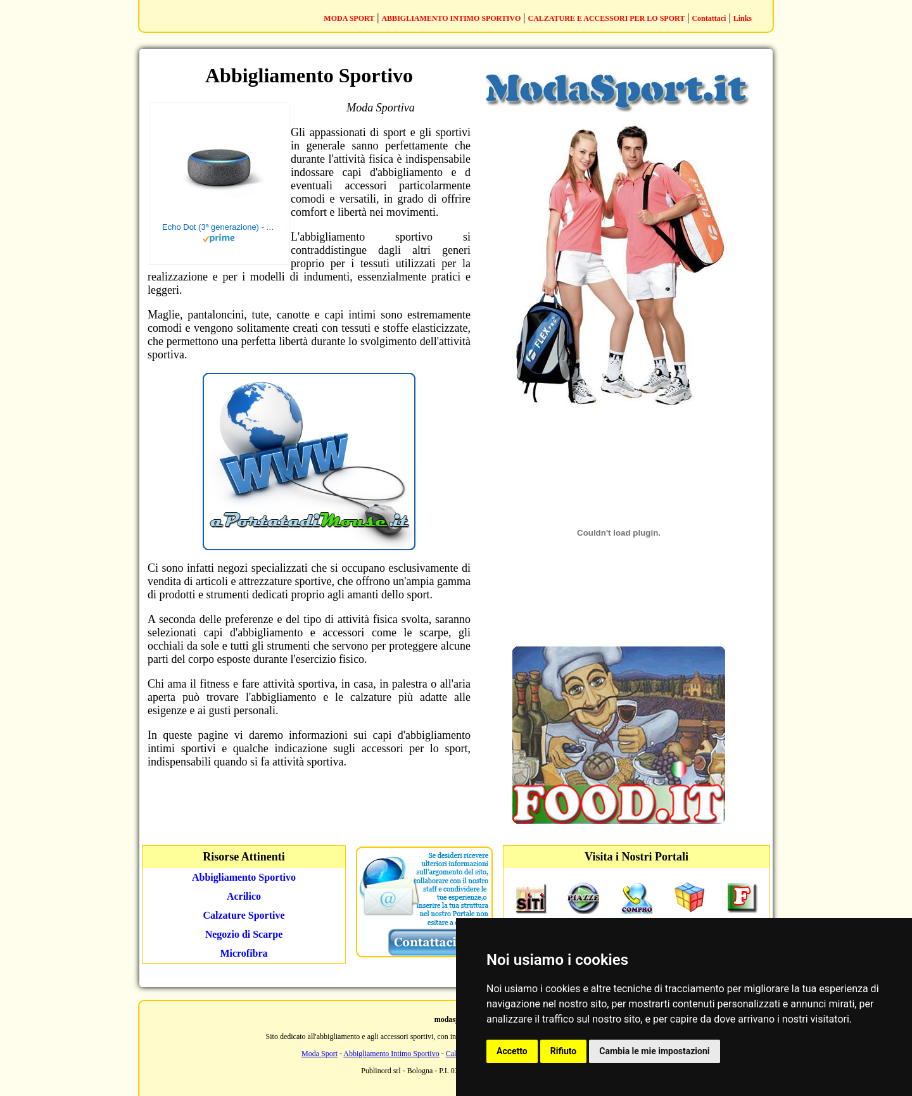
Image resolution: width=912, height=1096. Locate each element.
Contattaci (709, 18)
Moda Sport (319, 1053)
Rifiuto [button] (563, 1051)
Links (742, 18)
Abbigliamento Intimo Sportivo (391, 1053)
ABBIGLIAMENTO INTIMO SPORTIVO (451, 18)
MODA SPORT (349, 18)
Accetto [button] (512, 1051)
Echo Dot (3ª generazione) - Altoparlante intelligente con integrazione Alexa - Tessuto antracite (219, 227)
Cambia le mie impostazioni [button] (654, 1051)
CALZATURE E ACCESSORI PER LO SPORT (606, 18)
